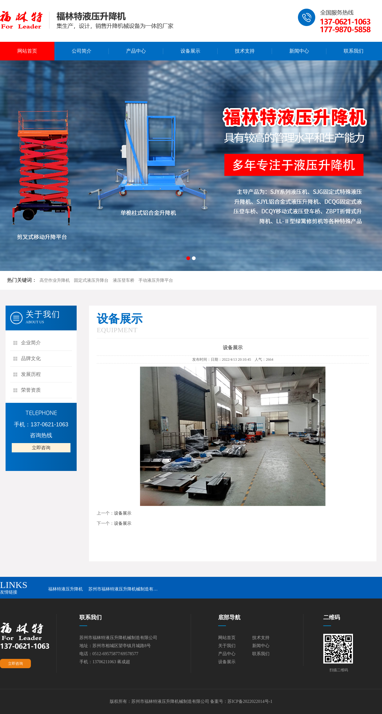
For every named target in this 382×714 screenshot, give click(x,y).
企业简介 (31, 342)
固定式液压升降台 (91, 280)
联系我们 (353, 51)
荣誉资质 (31, 390)
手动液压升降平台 (155, 280)
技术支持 (245, 51)
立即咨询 (41, 447)
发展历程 (31, 374)
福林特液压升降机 (65, 589)
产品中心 (136, 51)
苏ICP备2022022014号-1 (249, 701)
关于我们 (227, 645)
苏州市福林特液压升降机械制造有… (123, 589)
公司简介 (81, 51)
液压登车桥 (123, 280)
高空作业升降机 (55, 280)
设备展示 (190, 51)
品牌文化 (31, 358)
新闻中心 (299, 51)
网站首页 (27, 51)
